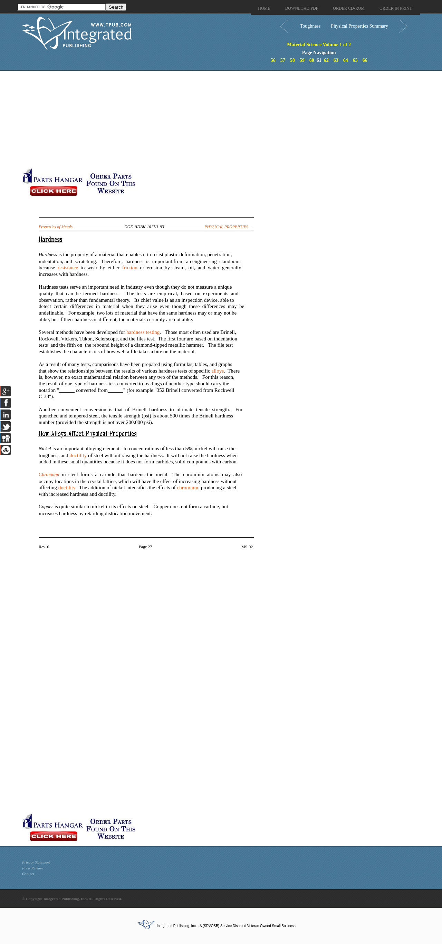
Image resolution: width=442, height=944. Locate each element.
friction (129, 267)
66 (365, 60)
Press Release (32, 868)
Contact (28, 873)
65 (355, 60)
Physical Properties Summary (359, 26)
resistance (68, 267)
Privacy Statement (36, 862)
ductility (78, 455)
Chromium (49, 474)
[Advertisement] (169, 119)
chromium (188, 487)
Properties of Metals (56, 226)
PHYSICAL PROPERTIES (226, 226)
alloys (217, 371)
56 (273, 60)
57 (282, 60)
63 (336, 60)
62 (326, 60)
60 (311, 60)
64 (345, 60)
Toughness (310, 26)
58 (292, 60)
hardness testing (143, 332)
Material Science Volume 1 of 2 (319, 44)
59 (302, 60)
